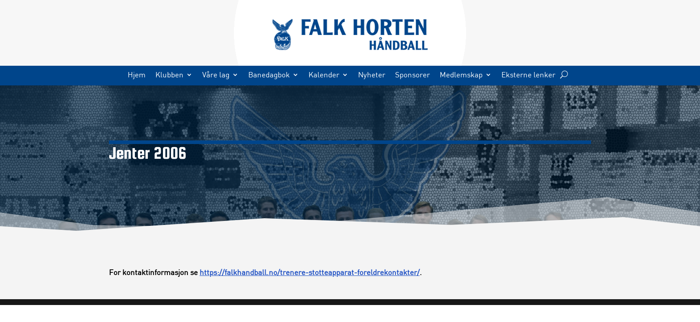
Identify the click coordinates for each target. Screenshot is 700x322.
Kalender (323, 75)
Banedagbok (269, 75)
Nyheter (371, 75)
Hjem (137, 75)
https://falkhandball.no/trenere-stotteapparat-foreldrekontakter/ (310, 272)
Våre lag (215, 75)
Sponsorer (412, 75)
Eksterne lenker (528, 75)
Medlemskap (461, 75)
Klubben (169, 75)
